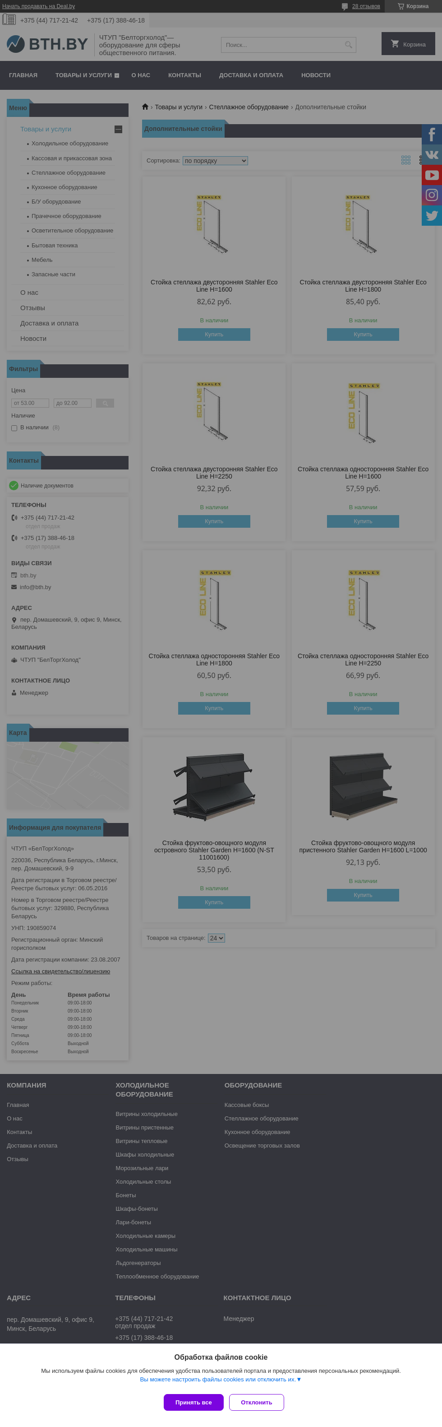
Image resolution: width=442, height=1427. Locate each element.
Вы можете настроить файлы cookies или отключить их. (218, 1382)
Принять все (193, 1402)
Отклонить (260, 1402)
